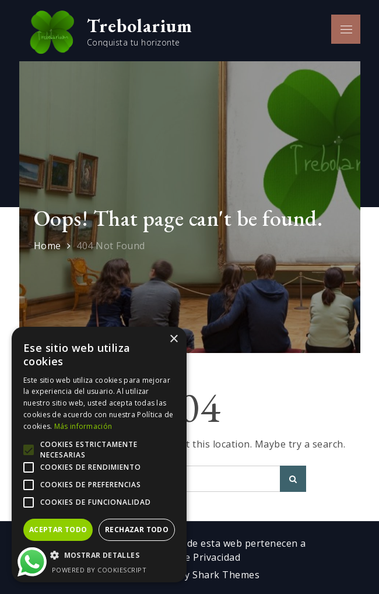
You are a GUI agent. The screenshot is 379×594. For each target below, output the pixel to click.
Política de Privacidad (191, 557)
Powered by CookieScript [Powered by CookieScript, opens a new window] (99, 569)
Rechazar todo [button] (137, 529)
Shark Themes (225, 574)
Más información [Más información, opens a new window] (83, 426)
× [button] (173, 339)
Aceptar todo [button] (58, 529)
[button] (99, 555)
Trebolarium (139, 25)
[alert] (99, 454)
